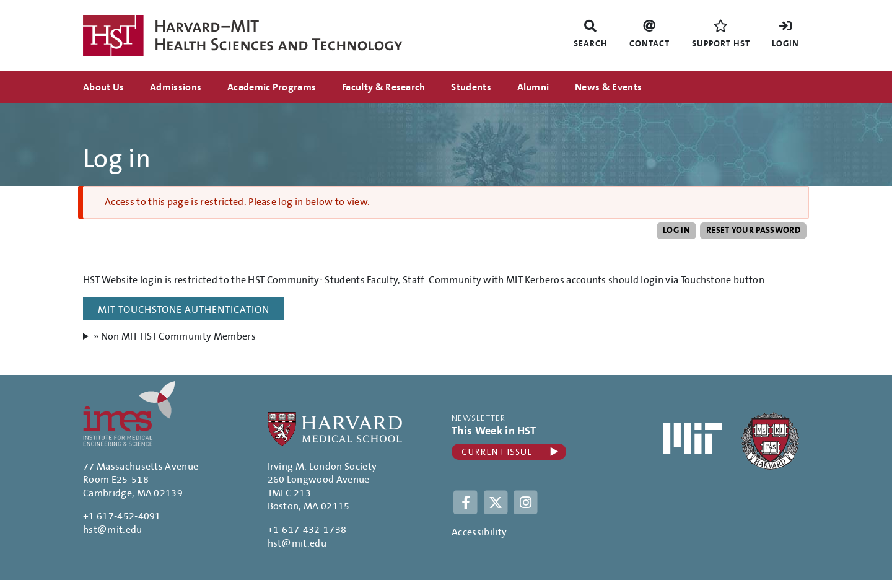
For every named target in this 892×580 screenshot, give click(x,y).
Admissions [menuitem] (175, 87)
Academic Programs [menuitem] (271, 87)
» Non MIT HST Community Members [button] (175, 336)
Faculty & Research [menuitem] (384, 87)
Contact (649, 44)
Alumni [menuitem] (533, 87)
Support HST (721, 44)
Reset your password (753, 230)
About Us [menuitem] (104, 87)
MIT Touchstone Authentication (183, 309)
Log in (676, 230)
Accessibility (479, 532)
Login (785, 44)
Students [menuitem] (471, 87)
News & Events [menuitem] (608, 87)
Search (591, 44)
